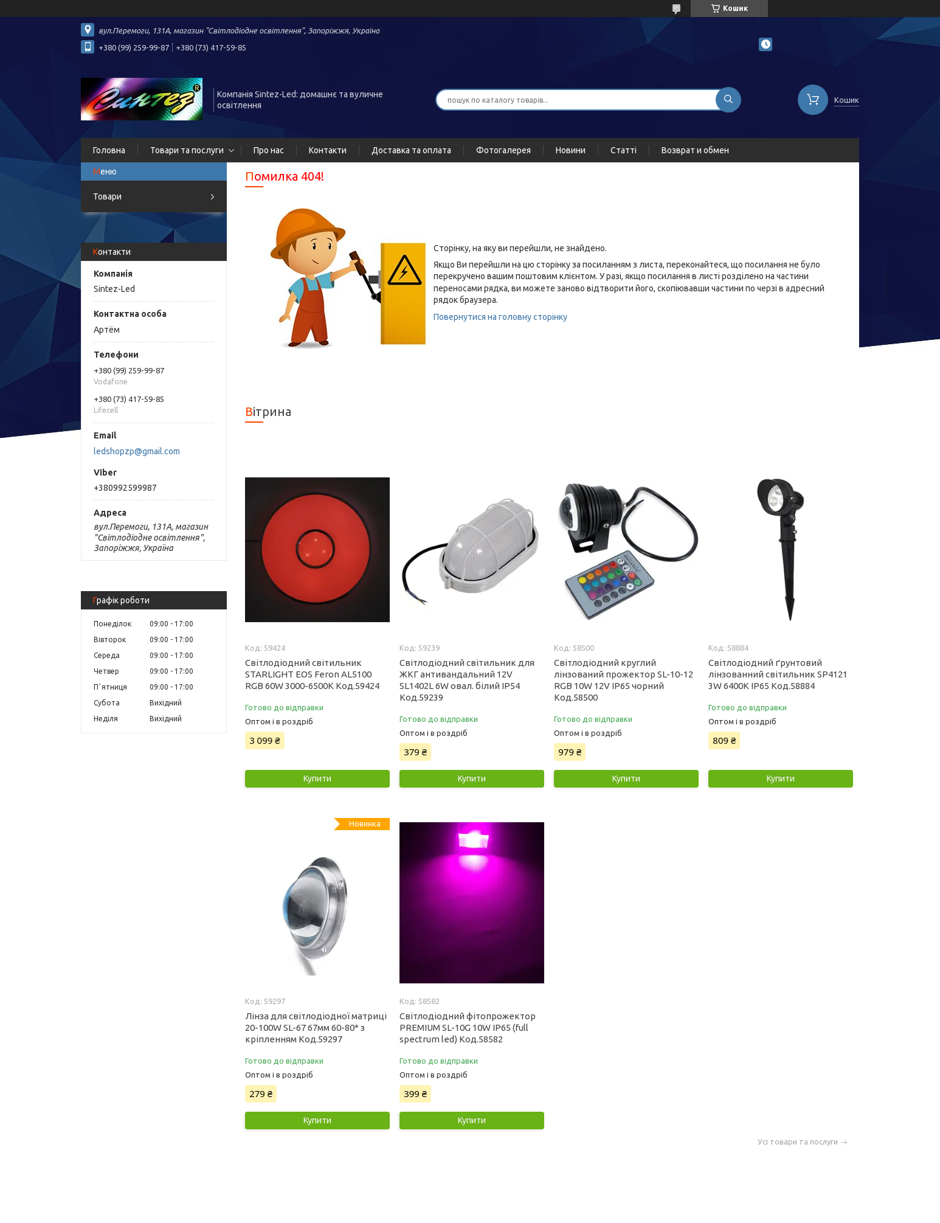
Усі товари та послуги (798, 1142)
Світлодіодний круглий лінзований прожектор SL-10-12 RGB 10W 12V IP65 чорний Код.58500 (623, 679)
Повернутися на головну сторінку (500, 317)
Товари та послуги (187, 150)
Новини (571, 150)
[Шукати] (728, 100)
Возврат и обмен (695, 150)
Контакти (328, 150)
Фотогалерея (503, 150)
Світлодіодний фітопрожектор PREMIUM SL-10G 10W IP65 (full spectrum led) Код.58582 (467, 1027)
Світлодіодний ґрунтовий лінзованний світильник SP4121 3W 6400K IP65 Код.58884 (778, 674)
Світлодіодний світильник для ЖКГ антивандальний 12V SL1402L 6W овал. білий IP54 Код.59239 (466, 679)
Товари (107, 196)
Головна (109, 150)
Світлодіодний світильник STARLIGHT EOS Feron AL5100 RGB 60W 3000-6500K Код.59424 (312, 674)
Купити (317, 778)
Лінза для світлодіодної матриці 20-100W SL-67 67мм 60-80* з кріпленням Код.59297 (316, 1027)
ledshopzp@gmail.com (137, 451)
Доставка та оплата (411, 150)
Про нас (269, 150)
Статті (623, 150)
